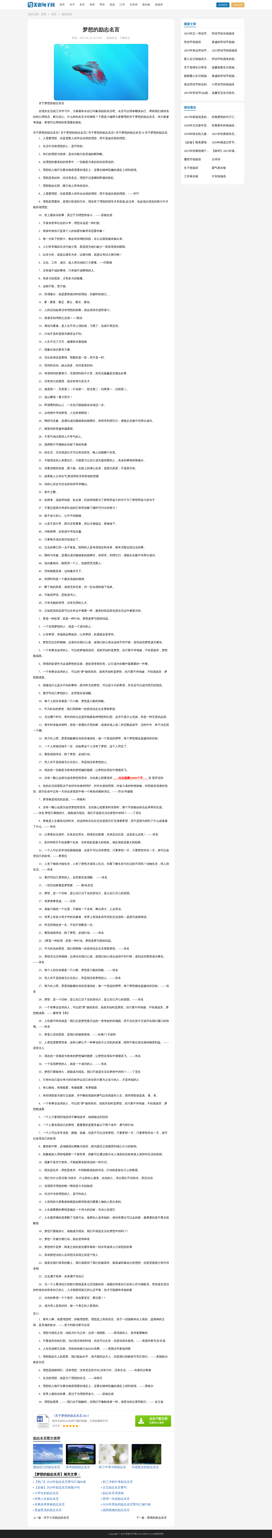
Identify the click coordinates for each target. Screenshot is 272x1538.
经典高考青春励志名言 (50, 1504)
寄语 (102, 4)
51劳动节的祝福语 (223, 84)
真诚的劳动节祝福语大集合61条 (231, 42)
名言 (82, 4)
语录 (92, 4)
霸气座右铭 (219, 167)
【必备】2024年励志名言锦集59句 (57, 1487)
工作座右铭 (191, 176)
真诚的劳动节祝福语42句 (227, 75)
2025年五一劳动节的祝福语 (201, 33)
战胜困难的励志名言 (116, 1510)
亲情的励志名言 (157, 1517)
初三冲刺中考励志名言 (118, 1481)
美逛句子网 (131, 1534)
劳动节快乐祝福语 (223, 33)
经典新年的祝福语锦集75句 (229, 125)
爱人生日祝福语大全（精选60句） (205, 58)
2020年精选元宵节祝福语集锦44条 (233, 142)
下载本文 (125, 38)
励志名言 (67, 14)
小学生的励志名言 (47, 1493)
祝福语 (159, 4)
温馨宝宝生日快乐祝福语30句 (230, 92)
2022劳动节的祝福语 (224, 50)
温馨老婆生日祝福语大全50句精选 (233, 67)
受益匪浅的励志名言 (48, 1510)
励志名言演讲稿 (113, 1493)
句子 (72, 4)
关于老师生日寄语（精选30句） (204, 67)
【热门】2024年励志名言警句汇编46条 (60, 1481)
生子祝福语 (191, 167)
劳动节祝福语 (192, 42)
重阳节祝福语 (192, 159)
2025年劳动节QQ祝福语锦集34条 (204, 92)
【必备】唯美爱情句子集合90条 (204, 142)
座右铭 (146, 4)
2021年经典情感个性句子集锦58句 (205, 150)
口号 (122, 4)
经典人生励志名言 (47, 1498)
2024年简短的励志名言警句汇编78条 (127, 1504)
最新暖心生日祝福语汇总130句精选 (206, 75)
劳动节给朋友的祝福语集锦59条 (231, 58)
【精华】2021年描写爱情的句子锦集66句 (237, 150)
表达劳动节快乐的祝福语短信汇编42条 (208, 84)
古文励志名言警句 (115, 1487)
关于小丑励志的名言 (56, 1517)
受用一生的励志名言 (116, 1498)
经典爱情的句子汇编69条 (227, 116)
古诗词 (134, 4)
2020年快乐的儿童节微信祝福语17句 (206, 133)
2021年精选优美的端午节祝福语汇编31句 (209, 116)
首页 (62, 4)
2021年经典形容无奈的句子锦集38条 (234, 133)
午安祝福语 (219, 176)
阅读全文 (112, 38)
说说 (112, 4)
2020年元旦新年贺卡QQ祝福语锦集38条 (208, 125)
